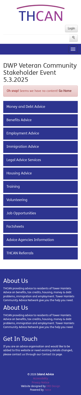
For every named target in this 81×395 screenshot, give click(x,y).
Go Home (65, 91)
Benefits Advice (19, 120)
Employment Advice (22, 133)
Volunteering (16, 200)
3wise (47, 389)
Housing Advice (19, 173)
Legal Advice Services (23, 160)
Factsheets (15, 226)
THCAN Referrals (19, 253)
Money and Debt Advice (25, 107)
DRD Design (53, 386)
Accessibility (40, 378)
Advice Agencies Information (30, 240)
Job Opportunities (21, 213)
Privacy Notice (40, 382)
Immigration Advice (22, 147)
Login (71, 28)
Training (13, 187)
